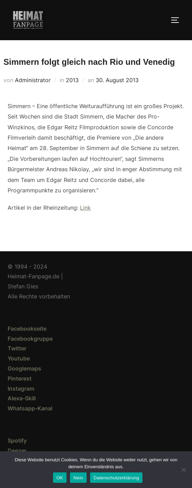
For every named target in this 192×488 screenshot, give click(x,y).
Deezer (17, 450)
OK (59, 477)
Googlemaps (24, 368)
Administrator (33, 80)
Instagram (21, 388)
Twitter (17, 348)
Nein (78, 477)
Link (85, 207)
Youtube (19, 358)
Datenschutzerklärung (116, 477)
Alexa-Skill (22, 398)
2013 (72, 80)
